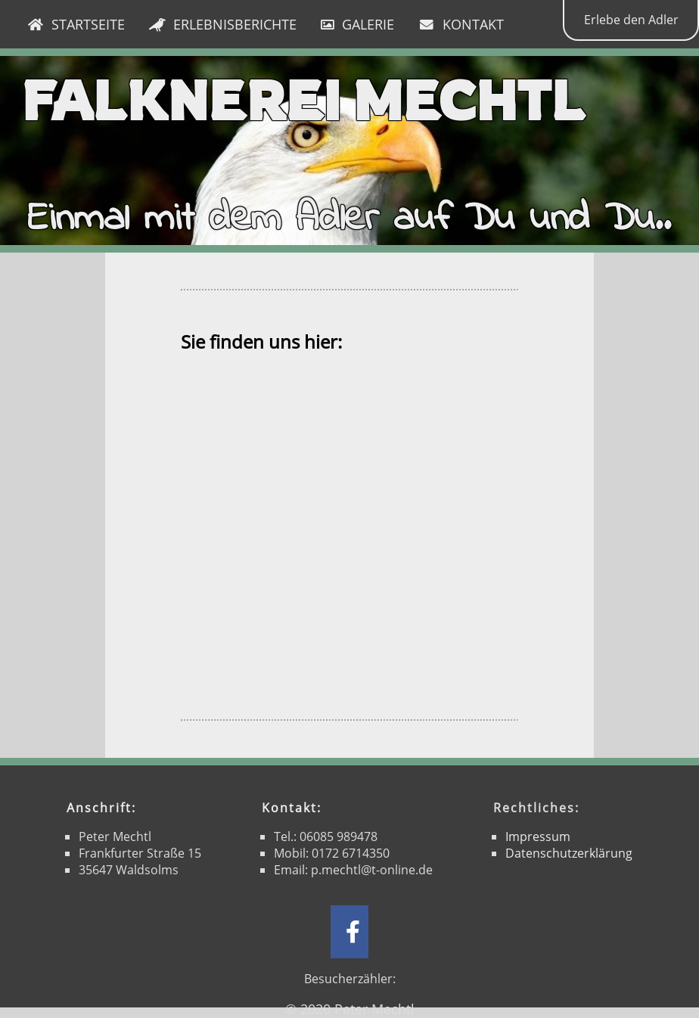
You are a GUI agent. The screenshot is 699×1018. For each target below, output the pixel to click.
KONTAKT (461, 24)
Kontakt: (292, 807)
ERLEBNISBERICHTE (223, 24)
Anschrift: (101, 807)
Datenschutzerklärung (568, 853)
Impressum (537, 836)
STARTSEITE (76, 24)
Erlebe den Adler (631, 19)
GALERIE (357, 24)
